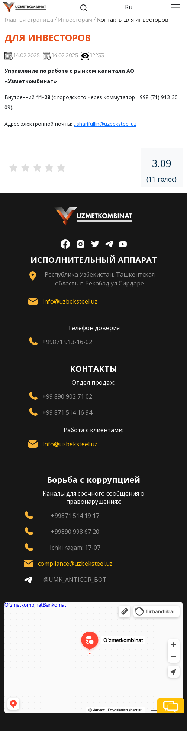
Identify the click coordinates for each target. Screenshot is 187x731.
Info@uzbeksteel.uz (69, 301)
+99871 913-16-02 (67, 342)
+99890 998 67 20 (75, 532)
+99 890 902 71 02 (67, 396)
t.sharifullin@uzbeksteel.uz (105, 123)
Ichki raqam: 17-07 (75, 548)
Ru (128, 7)
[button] (170, 705)
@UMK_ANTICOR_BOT (75, 579)
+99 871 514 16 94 (67, 412)
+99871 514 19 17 (75, 516)
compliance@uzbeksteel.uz (75, 563)
